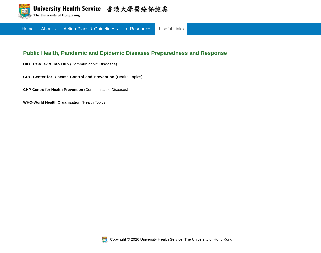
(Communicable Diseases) (70, 64)
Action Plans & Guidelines (89, 28)
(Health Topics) (83, 77)
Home (28, 28)
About (47, 28)
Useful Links (171, 28)
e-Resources (138, 28)
